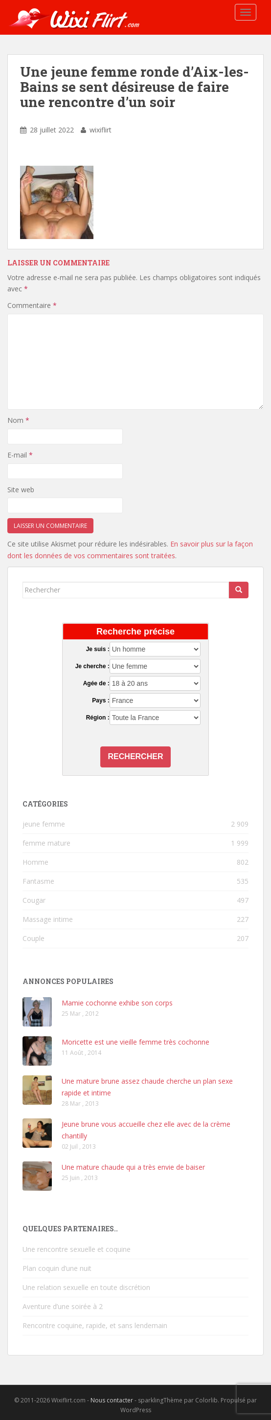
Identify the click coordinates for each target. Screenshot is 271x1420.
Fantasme (38, 881)
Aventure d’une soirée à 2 (63, 1306)
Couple (34, 938)
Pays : (100, 700)
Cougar (34, 900)
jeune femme (44, 824)
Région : (98, 717)
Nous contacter (111, 1400)
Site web (20, 489)
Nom (18, 420)
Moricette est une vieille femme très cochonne (135, 1042)
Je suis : (98, 649)
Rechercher (135, 756)
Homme (35, 862)
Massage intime (48, 919)
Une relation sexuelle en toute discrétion (86, 1287)
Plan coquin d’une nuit (57, 1268)
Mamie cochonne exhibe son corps (117, 1002)
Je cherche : (92, 666)
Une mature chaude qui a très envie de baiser (133, 1167)
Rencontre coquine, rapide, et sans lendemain (95, 1325)
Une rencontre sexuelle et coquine (77, 1249)
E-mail (20, 454)
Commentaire (32, 305)
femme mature (46, 843)
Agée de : (96, 683)
